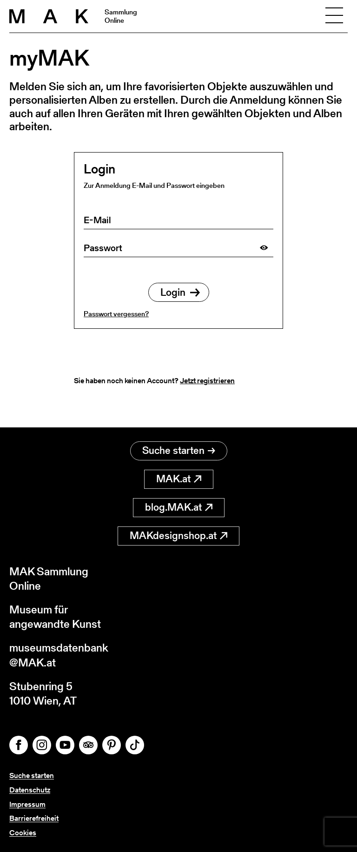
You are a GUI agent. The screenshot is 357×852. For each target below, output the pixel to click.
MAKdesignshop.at (178, 535)
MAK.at (178, 479)
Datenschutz (29, 790)
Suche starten (178, 450)
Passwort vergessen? (116, 314)
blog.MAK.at (178, 507)
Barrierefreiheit (34, 818)
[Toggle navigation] (334, 16)
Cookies (22, 832)
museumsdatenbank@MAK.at (58, 654)
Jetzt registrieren (207, 380)
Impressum (27, 804)
